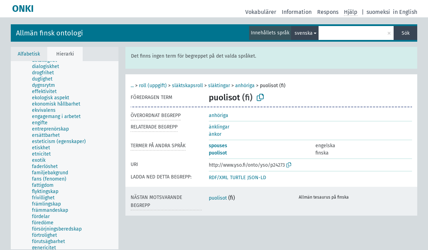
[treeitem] (48, 67)
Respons (327, 12)
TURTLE (238, 178)
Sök (406, 33)
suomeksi (378, 12)
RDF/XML (218, 178)
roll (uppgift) (153, 86)
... (132, 86)
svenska (304, 33)
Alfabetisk (29, 54)
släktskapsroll (187, 86)
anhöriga (245, 86)
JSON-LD (256, 178)
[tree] (64, 155)
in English (405, 12)
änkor (215, 134)
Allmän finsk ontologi (49, 33)
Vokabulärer (260, 12)
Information (297, 12)
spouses (218, 146)
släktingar (219, 86)
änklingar (219, 127)
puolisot (218, 153)
